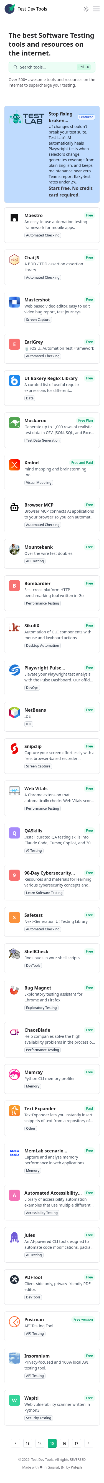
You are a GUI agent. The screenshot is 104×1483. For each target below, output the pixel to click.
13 (28, 1443)
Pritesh (76, 1467)
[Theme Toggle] (86, 8)
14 (40, 1443)
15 (52, 1443)
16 (64, 1443)
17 (76, 1443)
